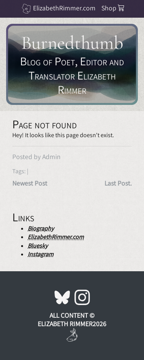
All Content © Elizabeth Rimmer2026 (72, 319)
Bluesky (38, 246)
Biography (41, 228)
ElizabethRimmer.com (64, 7)
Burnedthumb (72, 43)
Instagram (40, 254)
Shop (112, 7)
